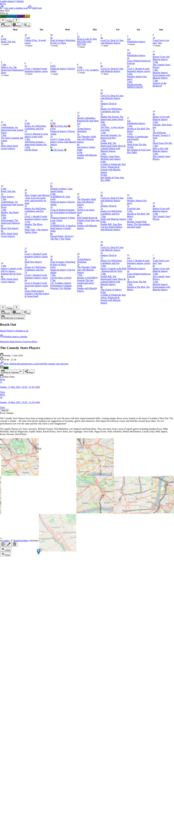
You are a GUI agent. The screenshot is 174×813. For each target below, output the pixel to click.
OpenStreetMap (20, 540)
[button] (38, 552)
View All (4, 410)
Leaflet (4, 540)
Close (5, 549)
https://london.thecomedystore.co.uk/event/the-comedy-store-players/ (34, 363)
